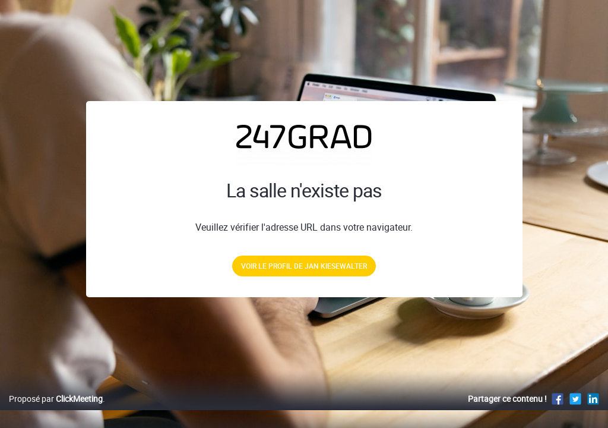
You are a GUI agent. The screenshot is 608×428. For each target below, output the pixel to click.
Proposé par (56, 411)
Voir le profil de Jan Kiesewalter (304, 265)
